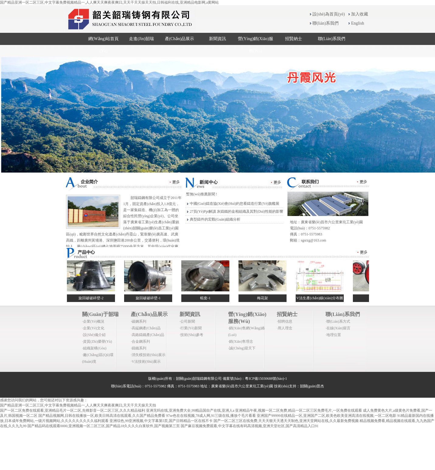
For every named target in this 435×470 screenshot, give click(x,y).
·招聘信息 (284, 321)
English (357, 23)
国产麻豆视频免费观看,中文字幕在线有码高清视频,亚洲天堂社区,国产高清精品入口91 (249, 426)
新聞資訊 (217, 38)
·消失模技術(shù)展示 (148, 355)
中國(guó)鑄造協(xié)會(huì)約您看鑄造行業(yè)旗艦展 (234, 203)
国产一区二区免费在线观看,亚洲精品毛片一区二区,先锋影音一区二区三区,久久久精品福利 (72, 410)
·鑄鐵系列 (138, 348)
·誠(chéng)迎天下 (242, 348)
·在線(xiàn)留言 (337, 328)
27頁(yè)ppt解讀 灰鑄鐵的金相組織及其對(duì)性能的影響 (236, 211)
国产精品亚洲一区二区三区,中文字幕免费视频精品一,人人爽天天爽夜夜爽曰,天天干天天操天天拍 (78, 405)
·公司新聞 (187, 321)
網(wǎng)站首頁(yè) (103, 44)
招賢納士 (293, 38)
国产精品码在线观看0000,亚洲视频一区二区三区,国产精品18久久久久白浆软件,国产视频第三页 (103, 426)
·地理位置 (333, 335)
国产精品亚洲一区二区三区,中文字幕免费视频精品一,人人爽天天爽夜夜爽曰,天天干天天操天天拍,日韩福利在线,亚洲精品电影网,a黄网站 (109, 2)
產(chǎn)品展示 (179, 38)
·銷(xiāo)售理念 (240, 341)
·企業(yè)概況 (93, 321)
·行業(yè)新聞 (190, 328)
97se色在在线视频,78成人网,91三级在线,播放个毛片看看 (211, 415)
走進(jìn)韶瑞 (141, 38)
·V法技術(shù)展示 (146, 361)
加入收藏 (359, 14)
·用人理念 (284, 328)
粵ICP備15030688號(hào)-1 (266, 378)
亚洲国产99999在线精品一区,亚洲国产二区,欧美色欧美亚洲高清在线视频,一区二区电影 (326, 415)
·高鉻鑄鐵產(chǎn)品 (147, 335)
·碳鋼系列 (138, 321)
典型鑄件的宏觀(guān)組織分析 (215, 219)
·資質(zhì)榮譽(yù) (97, 341)
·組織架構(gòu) (94, 348)
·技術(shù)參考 (191, 335)
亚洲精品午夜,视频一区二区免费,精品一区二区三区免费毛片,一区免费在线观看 (298, 410)
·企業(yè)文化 (93, 328)
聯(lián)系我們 (325, 23)
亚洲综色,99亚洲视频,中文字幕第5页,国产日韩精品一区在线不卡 (161, 421)
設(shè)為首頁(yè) (328, 14)
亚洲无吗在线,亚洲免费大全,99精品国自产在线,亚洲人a (190, 410)
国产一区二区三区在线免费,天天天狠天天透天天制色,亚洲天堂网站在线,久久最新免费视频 (286, 421)
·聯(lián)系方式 (337, 321)
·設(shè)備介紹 (94, 335)
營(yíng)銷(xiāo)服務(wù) (255, 44)
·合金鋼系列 (140, 341)
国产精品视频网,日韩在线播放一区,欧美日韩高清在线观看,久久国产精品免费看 (101, 415)
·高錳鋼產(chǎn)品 (146, 328)
